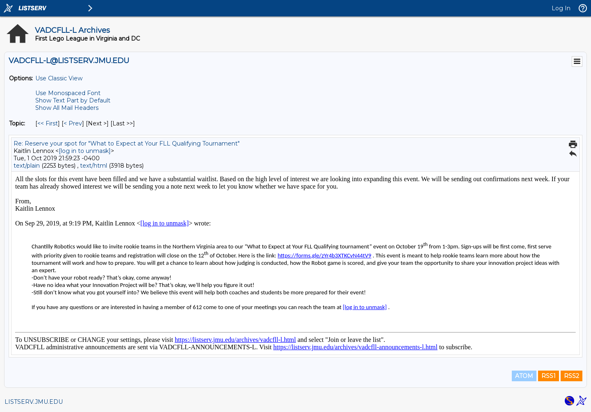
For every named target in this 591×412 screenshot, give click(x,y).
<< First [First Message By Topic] (47, 123)
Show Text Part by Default (72, 100)
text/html (93, 165)
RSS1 (548, 376)
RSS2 (571, 376)
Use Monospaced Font (68, 93)
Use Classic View (58, 78)
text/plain (27, 165)
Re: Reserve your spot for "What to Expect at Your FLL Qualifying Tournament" (127, 143)
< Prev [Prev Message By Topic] (73, 123)
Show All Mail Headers (66, 108)
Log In (561, 8)
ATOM (524, 376)
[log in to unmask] (85, 151)
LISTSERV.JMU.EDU (34, 401)
